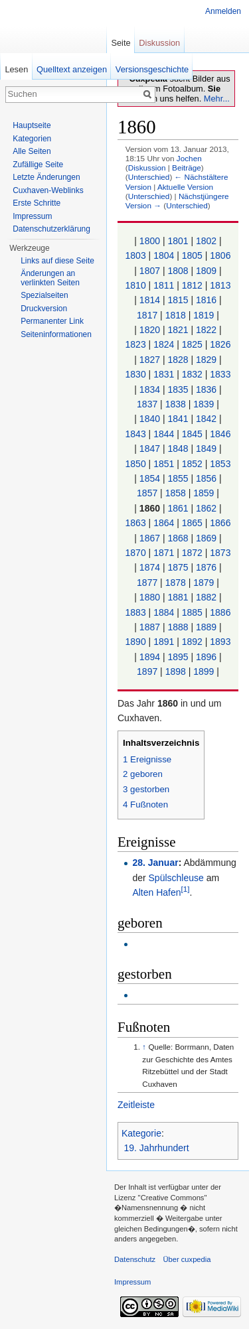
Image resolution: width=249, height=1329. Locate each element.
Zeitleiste (136, 1104)
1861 (177, 508)
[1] (185, 889)
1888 (177, 627)
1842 (206, 418)
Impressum (32, 216)
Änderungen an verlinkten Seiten (50, 278)
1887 (149, 627)
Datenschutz (134, 1259)
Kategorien (32, 138)
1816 (206, 300)
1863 (135, 523)
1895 (177, 657)
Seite (120, 43)
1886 (220, 612)
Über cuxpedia (186, 1259)
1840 (149, 418)
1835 (177, 389)
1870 (135, 552)
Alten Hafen (156, 892)
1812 (192, 285)
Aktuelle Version (185, 186)
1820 (149, 329)
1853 (220, 463)
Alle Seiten (31, 151)
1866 (220, 523)
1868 (177, 538)
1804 (163, 255)
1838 (175, 404)
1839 (203, 404)
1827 (149, 359)
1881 (177, 597)
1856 (206, 478)
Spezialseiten (44, 295)
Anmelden (223, 11)
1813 (220, 285)
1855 (177, 478)
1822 (206, 329)
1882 (206, 597)
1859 (203, 493)
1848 (177, 448)
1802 (206, 241)
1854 (149, 478)
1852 (192, 463)
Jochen (189, 158)
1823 (135, 344)
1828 (177, 359)
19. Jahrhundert (156, 1148)
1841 (177, 418)
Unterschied (149, 177)
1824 (163, 344)
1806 (220, 255)
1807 (149, 270)
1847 (149, 448)
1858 (175, 493)
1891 (163, 641)
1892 (192, 641)
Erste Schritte (36, 203)
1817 (147, 315)
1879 (203, 582)
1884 (163, 612)
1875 (177, 567)
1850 (135, 463)
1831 (163, 374)
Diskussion (147, 167)
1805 (192, 255)
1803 (135, 255)
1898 (175, 671)
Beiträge (186, 167)
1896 (206, 657)
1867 (149, 538)
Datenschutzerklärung (51, 229)
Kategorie (141, 1133)
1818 (175, 315)
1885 (192, 612)
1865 (192, 523)
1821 (177, 329)
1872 (192, 552)
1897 (147, 671)
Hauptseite (31, 125)
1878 (175, 582)
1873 (220, 552)
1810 (135, 285)
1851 (163, 463)
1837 (147, 404)
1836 (206, 389)
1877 (147, 582)
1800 (149, 241)
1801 (177, 241)
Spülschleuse (176, 878)
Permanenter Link (52, 321)
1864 (163, 523)
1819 (203, 315)
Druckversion (44, 308)
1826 (220, 344)
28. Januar (155, 862)
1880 (149, 597)
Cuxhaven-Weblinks (48, 190)
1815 (177, 300)
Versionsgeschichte (152, 69)
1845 (192, 434)
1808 (177, 270)
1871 (163, 552)
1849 (206, 448)
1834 (149, 389)
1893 (220, 641)
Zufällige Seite (38, 164)
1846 (220, 434)
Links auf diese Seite (57, 260)
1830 (135, 374)
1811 (163, 285)
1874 (149, 567)
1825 (192, 344)
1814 (149, 300)
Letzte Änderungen (46, 177)
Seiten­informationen (56, 334)
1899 (203, 671)
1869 (206, 538)
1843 (135, 434)
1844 (163, 434)
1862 (206, 508)
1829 (206, 359)
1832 (192, 374)
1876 (206, 567)
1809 (206, 270)
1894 (149, 657)
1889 (206, 627)
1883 (135, 612)
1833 (220, 374)
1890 (135, 641)
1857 (147, 493)
